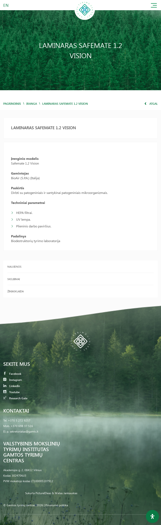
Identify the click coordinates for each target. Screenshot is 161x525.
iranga (31, 104)
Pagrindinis (12, 104)
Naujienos (14, 266)
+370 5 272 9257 (19, 420)
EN (6, 5)
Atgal (151, 104)
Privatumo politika (56, 505)
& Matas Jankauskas (64, 493)
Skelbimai (13, 279)
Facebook (12, 374)
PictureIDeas (43, 493)
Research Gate (15, 398)
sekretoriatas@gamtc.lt (24, 431)
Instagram (12, 380)
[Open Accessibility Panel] (152, 516)
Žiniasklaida (15, 291)
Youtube (11, 392)
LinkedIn (11, 386)
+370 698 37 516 (22, 426)
